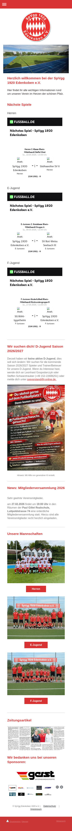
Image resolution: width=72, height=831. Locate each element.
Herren (36, 589)
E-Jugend (36, 645)
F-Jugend (36, 701)
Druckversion (13, 821)
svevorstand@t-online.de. (42, 379)
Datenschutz (49, 806)
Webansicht (61, 821)
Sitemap (25, 821)
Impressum (35, 809)
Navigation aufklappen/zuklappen (36, 4)
